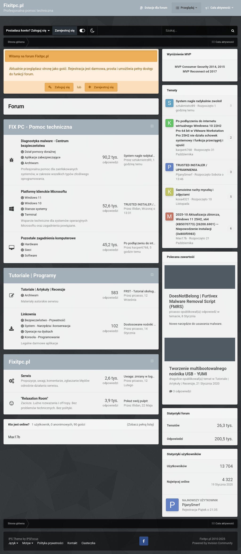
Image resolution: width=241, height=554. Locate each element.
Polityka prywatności (50, 543)
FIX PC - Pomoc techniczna (40, 127)
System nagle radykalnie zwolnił (145, 155)
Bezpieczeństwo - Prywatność (45, 320)
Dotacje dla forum (155, 11)
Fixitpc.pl (19, 362)
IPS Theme (15, 539)
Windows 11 (33, 197)
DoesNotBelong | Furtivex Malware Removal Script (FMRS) (193, 301)
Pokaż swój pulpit (136, 401)
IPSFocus (32, 539)
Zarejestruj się (65, 30)
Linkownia (28, 314)
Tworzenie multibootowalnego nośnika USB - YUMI (198, 371)
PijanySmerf (184, 174)
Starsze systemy (36, 209)
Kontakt (72, 543)
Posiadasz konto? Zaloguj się (28, 30)
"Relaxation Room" (34, 398)
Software (31, 255)
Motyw (27, 543)
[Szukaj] (184, 30)
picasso (137, 295)
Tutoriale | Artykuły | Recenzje (43, 289)
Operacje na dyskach (39, 331)
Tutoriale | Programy (32, 275)
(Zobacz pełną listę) (140, 424)
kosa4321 (182, 199)
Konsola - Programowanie (42, 337)
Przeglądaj (187, 11)
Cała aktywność (220, 11)
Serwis (26, 376)
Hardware (31, 244)
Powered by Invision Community (212, 543)
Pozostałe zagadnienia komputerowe (48, 238)
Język (13, 543)
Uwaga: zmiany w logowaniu (143, 376)
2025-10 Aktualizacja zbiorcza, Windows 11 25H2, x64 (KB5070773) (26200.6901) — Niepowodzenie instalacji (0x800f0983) (198, 224)
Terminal (30, 214)
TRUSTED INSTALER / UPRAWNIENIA (149, 204)
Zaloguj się (62, 87)
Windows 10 (33, 203)
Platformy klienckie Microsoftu (44, 191)
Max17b (14, 437)
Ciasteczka (88, 543)
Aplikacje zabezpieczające (42, 157)
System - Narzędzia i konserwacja (47, 326)
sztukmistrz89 (142, 160)
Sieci (28, 250)
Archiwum (31, 163)
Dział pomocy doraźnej (40, 151)
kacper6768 (140, 247)
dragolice (175, 379)
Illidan (136, 208)
